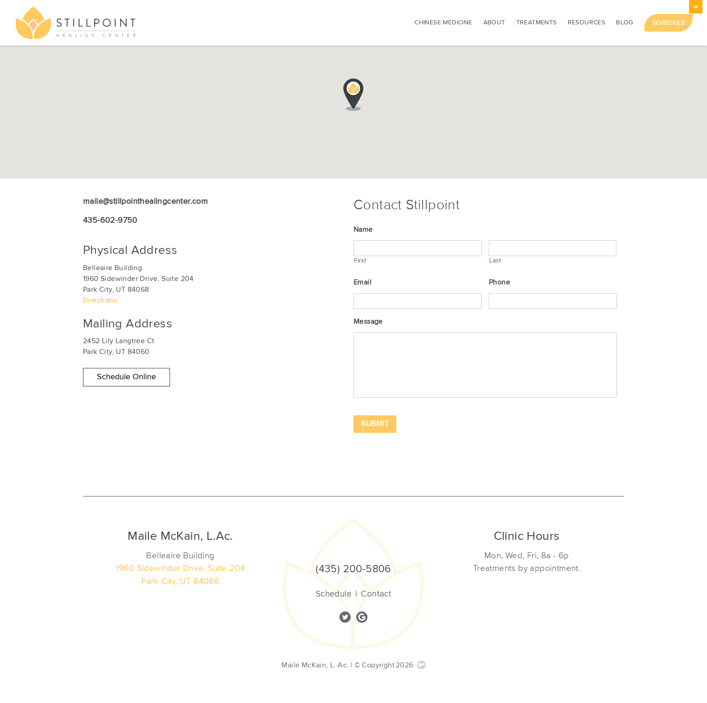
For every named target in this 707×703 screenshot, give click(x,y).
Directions (100, 300)
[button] (126, 377)
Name (363, 229)
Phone (499, 280)
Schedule (668, 22)
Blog (625, 21)
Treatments (536, 21)
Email (363, 280)
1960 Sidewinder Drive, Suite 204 (180, 568)
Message (368, 317)
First (360, 258)
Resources (587, 21)
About (494, 21)
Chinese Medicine (443, 21)
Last (495, 258)
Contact (376, 594)
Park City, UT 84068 (181, 581)
